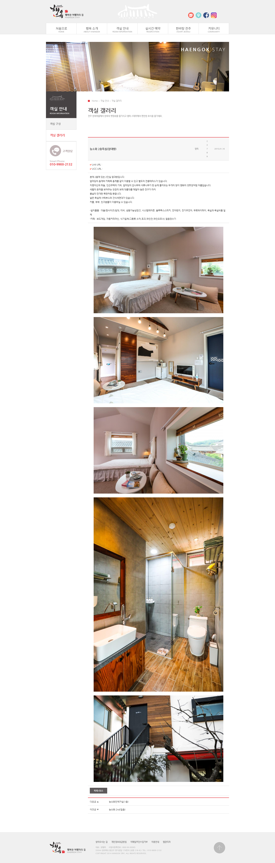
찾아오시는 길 (102, 842)
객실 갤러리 (57, 135)
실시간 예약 (152, 28)
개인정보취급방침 (119, 842)
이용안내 (155, 842)
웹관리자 (166, 842)
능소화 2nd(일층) (117, 809)
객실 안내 (122, 28)
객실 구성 (55, 123)
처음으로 (61, 28)
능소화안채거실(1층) (119, 801)
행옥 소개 (92, 28)
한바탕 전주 (183, 28)
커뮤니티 (214, 28)
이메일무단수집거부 (139, 842)
